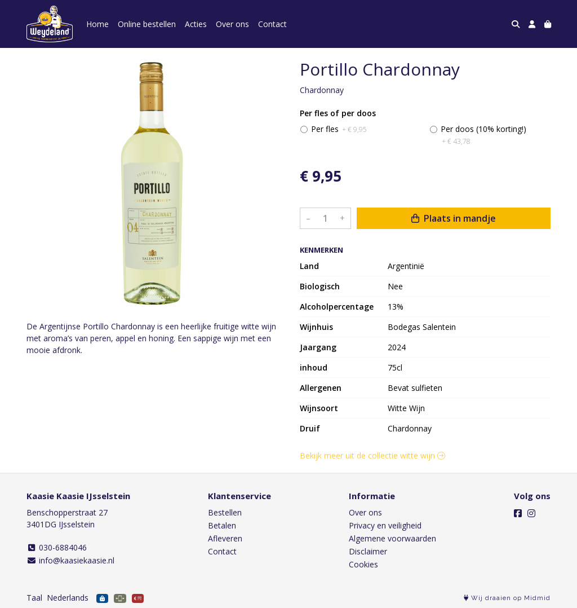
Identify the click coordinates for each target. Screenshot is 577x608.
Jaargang (318, 347)
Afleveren (225, 538)
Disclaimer (368, 551)
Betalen (222, 525)
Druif (310, 428)
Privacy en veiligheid (385, 525)
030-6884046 (56, 547)
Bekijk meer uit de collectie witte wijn (372, 455)
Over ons (232, 24)
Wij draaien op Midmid (507, 598)
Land (309, 266)
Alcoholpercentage (337, 306)
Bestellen (225, 512)
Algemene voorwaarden (392, 538)
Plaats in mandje (453, 218)
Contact (272, 24)
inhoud (313, 367)
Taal (34, 597)
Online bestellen (147, 24)
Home (97, 24)
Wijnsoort (319, 408)
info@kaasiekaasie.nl (70, 560)
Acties (196, 24)
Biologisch (320, 286)
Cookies (363, 564)
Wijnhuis (316, 326)
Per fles (339, 129)
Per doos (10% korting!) (483, 135)
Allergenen (320, 387)
